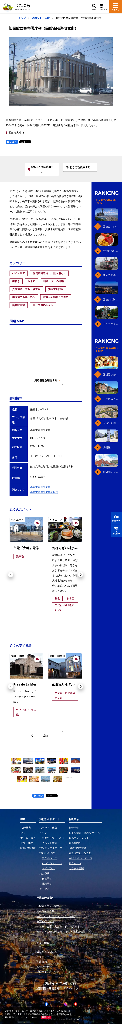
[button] (10, 574)
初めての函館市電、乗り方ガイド (110, 275)
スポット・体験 (41, 18)
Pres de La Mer (25, 684)
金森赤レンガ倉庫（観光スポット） (110, 472)
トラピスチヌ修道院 (110, 399)
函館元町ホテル (63, 684)
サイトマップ (70, 988)
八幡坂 (107, 447)
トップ (22, 18)
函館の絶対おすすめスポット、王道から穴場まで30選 (110, 299)
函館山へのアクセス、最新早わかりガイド (110, 226)
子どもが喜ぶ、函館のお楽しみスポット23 (110, 324)
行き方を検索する (78, 167)
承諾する (46, 1017)
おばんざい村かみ (65, 548)
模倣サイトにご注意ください (61, 983)
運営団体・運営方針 (47, 988)
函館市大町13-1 (18, 132)
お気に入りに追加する (40, 169)
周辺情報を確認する (47, 380)
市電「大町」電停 (26, 548)
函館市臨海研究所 (40, 487)
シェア (12, 141)
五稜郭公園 (109, 423)
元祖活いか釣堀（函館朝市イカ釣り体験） (110, 374)
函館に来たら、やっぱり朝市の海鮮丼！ (110, 251)
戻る (39, 735)
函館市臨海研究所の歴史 (44, 492)
